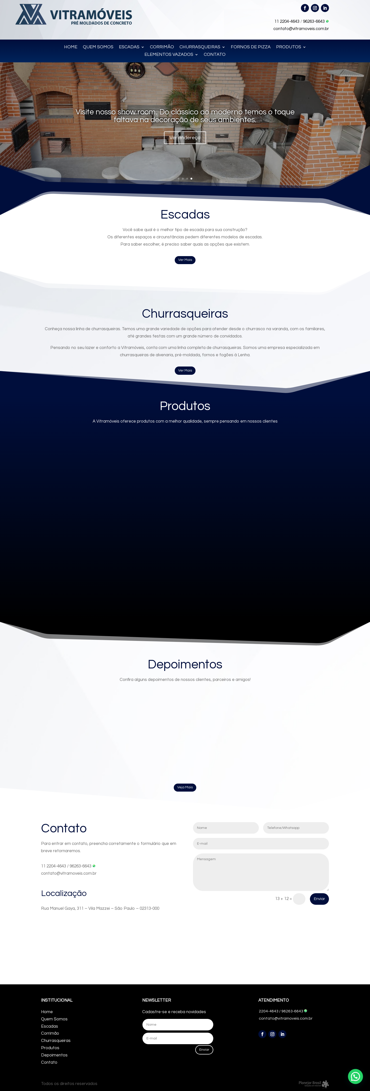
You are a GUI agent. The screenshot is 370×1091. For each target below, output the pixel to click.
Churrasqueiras (56, 1040)
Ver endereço (185, 137)
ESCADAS (129, 47)
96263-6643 (316, 21)
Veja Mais (185, 787)
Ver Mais (185, 260)
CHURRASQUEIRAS (199, 47)
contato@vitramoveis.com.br (301, 29)
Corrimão (50, 1033)
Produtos (50, 1048)
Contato (49, 1062)
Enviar (319, 899)
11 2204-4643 (286, 21)
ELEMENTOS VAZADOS (168, 55)
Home (47, 1012)
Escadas (49, 1026)
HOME (70, 47)
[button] (355, 1076)
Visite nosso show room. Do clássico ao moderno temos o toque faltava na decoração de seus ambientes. (185, 116)
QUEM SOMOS (98, 47)
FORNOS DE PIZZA (251, 47)
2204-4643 (268, 1011)
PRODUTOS (288, 47)
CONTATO (215, 55)
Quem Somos (54, 1019)
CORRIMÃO (162, 47)
